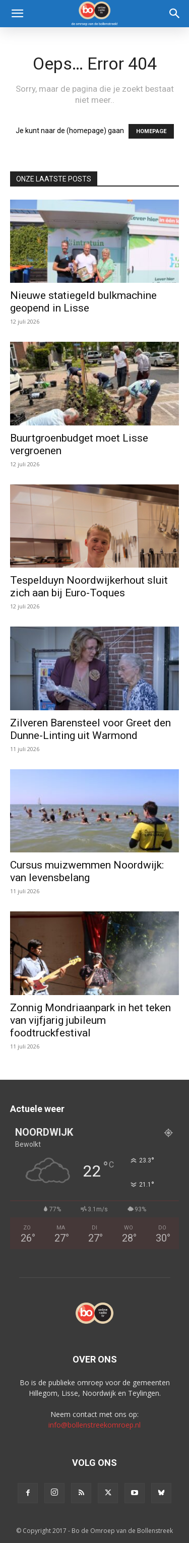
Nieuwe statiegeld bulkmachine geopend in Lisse (83, 301)
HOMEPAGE (151, 131)
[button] (17, 13)
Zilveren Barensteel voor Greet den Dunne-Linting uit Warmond (90, 729)
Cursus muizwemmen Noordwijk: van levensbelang (87, 871)
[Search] (175, 13)
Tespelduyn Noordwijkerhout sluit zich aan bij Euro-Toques (89, 586)
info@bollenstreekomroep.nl (94, 1425)
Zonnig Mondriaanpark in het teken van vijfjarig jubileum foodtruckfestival (90, 1020)
